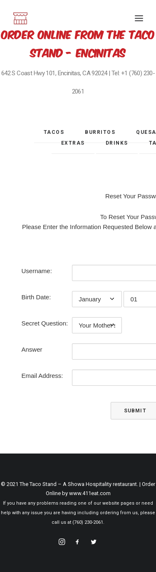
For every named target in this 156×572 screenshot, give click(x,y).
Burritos (100, 132)
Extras (73, 143)
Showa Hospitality (90, 484)
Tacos (54, 132)
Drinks (117, 143)
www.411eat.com (90, 493)
